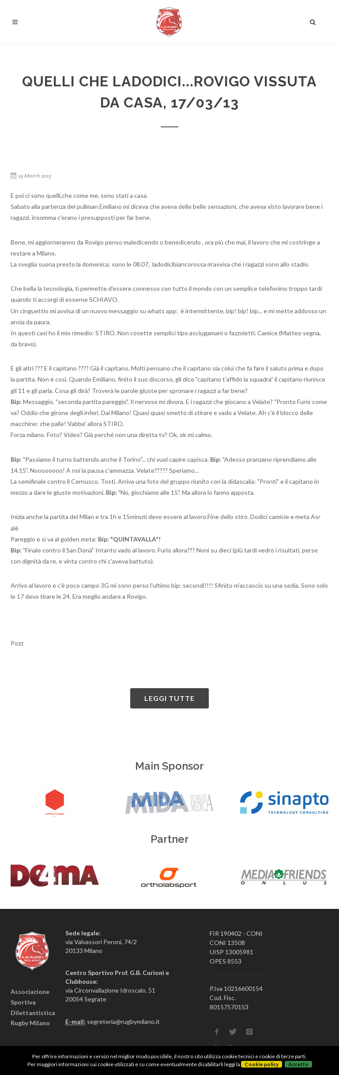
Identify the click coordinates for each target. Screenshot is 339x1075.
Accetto (298, 1064)
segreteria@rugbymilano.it (123, 1021)
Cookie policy (262, 1064)
